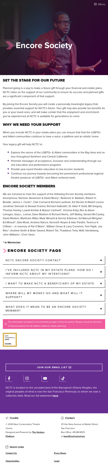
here (55, 396)
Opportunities (12, 461)
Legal (56, 461)
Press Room (60, 453)
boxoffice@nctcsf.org (74, 436)
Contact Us (11, 453)
